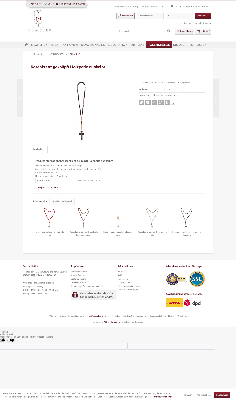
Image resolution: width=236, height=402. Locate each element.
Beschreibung (39, 149)
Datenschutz (124, 282)
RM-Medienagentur (113, 322)
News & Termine (78, 275)
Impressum (123, 278)
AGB (120, 275)
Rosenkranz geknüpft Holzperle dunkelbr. (186, 234)
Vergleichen (146, 83)
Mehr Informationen (163, 397)
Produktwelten (150, 7)
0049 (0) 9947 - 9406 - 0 (39, 275)
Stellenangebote (78, 278)
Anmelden (203, 15)
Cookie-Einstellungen (128, 289)
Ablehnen (187, 395)
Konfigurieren (222, 395)
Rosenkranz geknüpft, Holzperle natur (117, 234)
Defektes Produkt (79, 282)
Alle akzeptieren (204, 395)
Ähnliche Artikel (40, 201)
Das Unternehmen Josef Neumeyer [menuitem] (190, 7)
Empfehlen (183, 83)
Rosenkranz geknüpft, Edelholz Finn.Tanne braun (84, 234)
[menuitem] (125, 16)
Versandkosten (98, 316)
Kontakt (121, 271)
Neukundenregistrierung (126, 7)
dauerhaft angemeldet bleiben (197, 23)
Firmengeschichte (79, 271)
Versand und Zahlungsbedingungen (87, 286)
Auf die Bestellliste (165, 83)
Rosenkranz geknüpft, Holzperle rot (49, 234)
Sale (164, 7)
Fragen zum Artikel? (46, 187)
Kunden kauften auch (62, 201)
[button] (141, 102)
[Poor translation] (11, 340)
